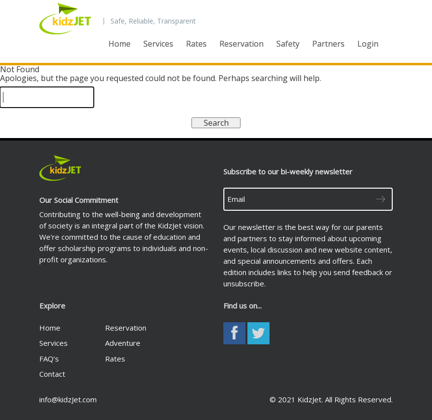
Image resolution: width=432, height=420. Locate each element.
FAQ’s (49, 359)
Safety (287, 44)
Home (119, 44)
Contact (52, 374)
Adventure (122, 343)
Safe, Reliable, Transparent (153, 21)
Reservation (241, 44)
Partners (328, 44)
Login (367, 44)
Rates (196, 44)
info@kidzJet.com (68, 399)
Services (158, 44)
